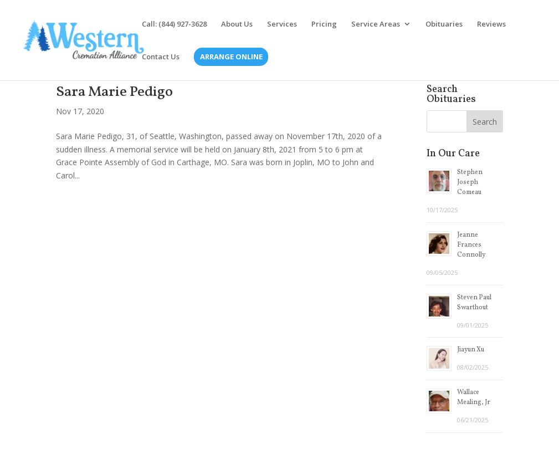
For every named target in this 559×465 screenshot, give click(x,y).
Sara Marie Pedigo (114, 92)
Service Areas (375, 24)
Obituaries (444, 24)
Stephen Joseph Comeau (470, 182)
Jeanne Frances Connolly (471, 245)
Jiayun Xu (470, 349)
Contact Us (161, 57)
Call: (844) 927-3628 (174, 24)
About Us (237, 24)
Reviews (491, 24)
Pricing (324, 24)
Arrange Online (231, 57)
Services (282, 24)
